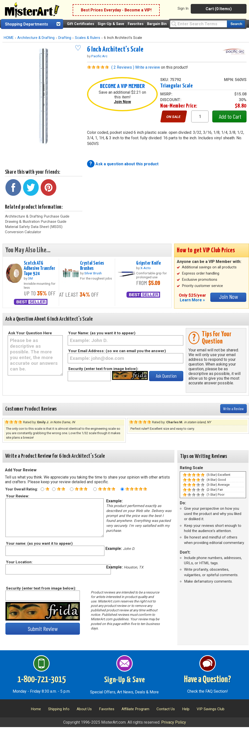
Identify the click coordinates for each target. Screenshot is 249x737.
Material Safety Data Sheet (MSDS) (33, 227)
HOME (9, 38)
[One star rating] (42, 489)
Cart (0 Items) (219, 8)
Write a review (147, 67)
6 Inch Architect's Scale (115, 49)
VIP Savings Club (210, 709)
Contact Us (165, 709)
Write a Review (233, 408)
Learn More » (192, 300)
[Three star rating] (71, 489)
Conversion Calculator (23, 232)
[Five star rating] (122, 489)
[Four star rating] (95, 489)
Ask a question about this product (126, 164)
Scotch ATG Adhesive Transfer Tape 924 (39, 268)
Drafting (64, 38)
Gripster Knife (148, 263)
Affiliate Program (135, 709)
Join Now (122, 101)
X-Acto (145, 268)
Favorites (136, 24)
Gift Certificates (80, 24)
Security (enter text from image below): (103, 369)
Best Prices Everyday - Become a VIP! (116, 10)
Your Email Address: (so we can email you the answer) (117, 351)
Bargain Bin (157, 24)
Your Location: (18, 562)
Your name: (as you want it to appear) (39, 543)
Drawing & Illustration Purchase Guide (35, 221)
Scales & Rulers (87, 38)
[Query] (198, 23)
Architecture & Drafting (36, 38)
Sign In (183, 8)
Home (36, 709)
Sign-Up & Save (111, 24)
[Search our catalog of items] (236, 24)
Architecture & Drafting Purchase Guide (37, 216)
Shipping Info (58, 709)
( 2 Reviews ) (122, 67)
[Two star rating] (53, 489)
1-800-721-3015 (41, 679)
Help (185, 709)
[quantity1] (200, 116)
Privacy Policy (173, 722)
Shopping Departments (26, 24)
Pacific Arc (99, 56)
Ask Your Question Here (30, 333)
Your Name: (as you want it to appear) (101, 333)
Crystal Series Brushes (92, 266)
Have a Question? (207, 679)
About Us (84, 709)
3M (30, 278)
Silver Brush (93, 273)
